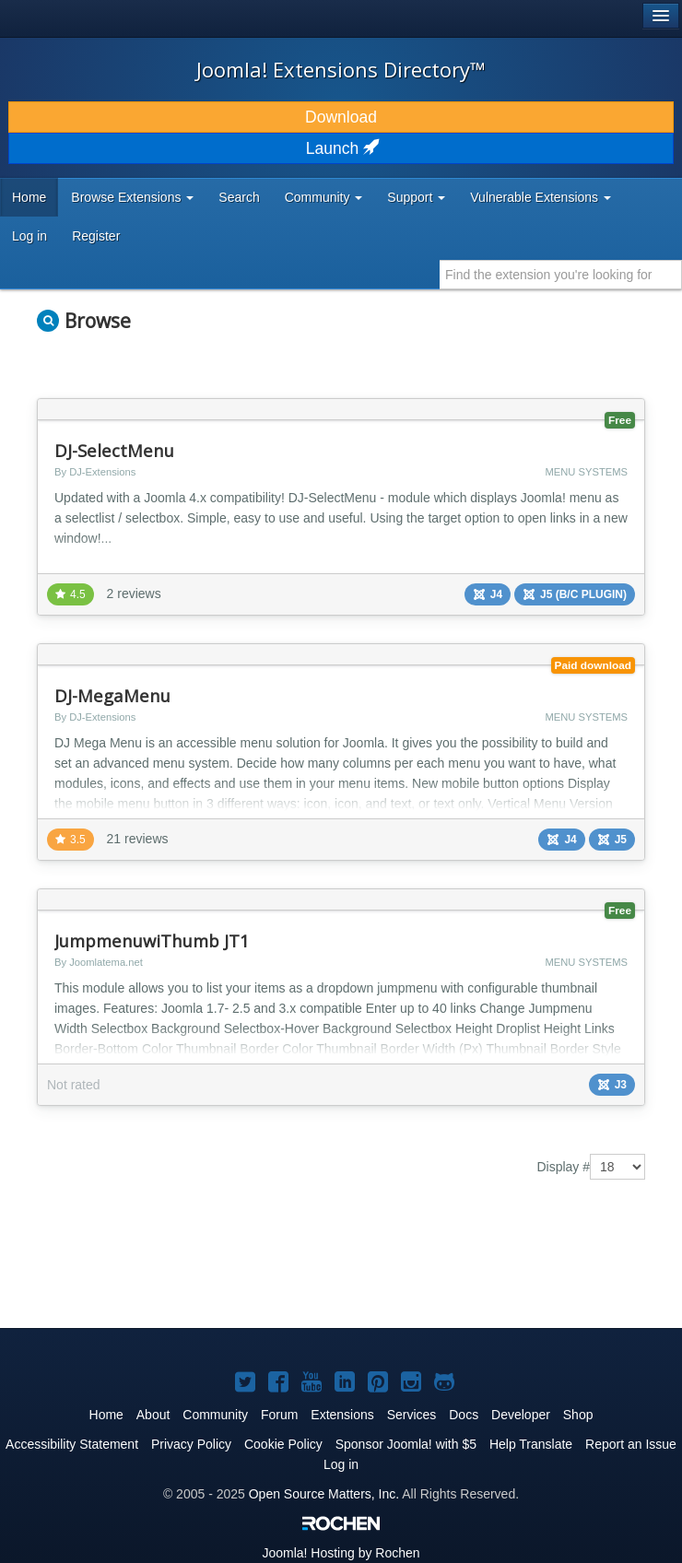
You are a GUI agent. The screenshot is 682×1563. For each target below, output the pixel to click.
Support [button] (416, 197)
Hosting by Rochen (340, 1552)
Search (238, 197)
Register (96, 236)
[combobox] (561, 274)
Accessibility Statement (72, 1444)
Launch (341, 148)
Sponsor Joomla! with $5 (405, 1444)
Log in (29, 236)
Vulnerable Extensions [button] (540, 197)
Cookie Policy (283, 1444)
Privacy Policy (191, 1444)
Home (29, 197)
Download (341, 117)
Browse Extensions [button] (132, 197)
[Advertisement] (252, 1267)
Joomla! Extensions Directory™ (341, 69)
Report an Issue (630, 1444)
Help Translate (530, 1444)
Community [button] (324, 197)
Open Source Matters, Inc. (324, 1494)
